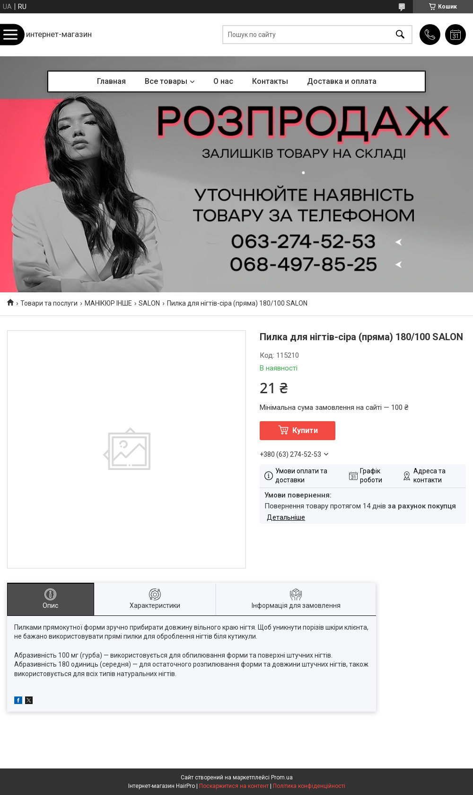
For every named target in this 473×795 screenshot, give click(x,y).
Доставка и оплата (342, 81)
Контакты (270, 81)
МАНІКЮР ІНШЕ (108, 303)
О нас (223, 81)
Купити (305, 430)
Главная (111, 81)
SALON (149, 303)
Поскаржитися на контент (234, 786)
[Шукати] (400, 35)
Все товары (166, 81)
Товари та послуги (49, 303)
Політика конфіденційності (309, 786)
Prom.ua (282, 777)
